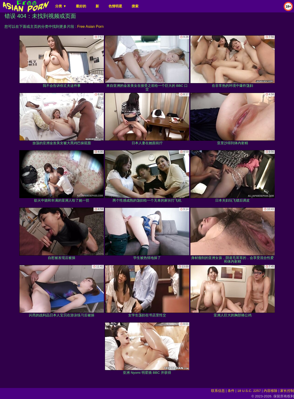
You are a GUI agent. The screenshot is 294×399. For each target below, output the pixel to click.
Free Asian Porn (90, 26)
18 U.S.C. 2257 (249, 391)
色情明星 (115, 6)
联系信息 (218, 391)
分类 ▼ (60, 6)
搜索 (135, 6)
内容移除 (270, 391)
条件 (231, 391)
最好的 (81, 6)
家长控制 (287, 391)
